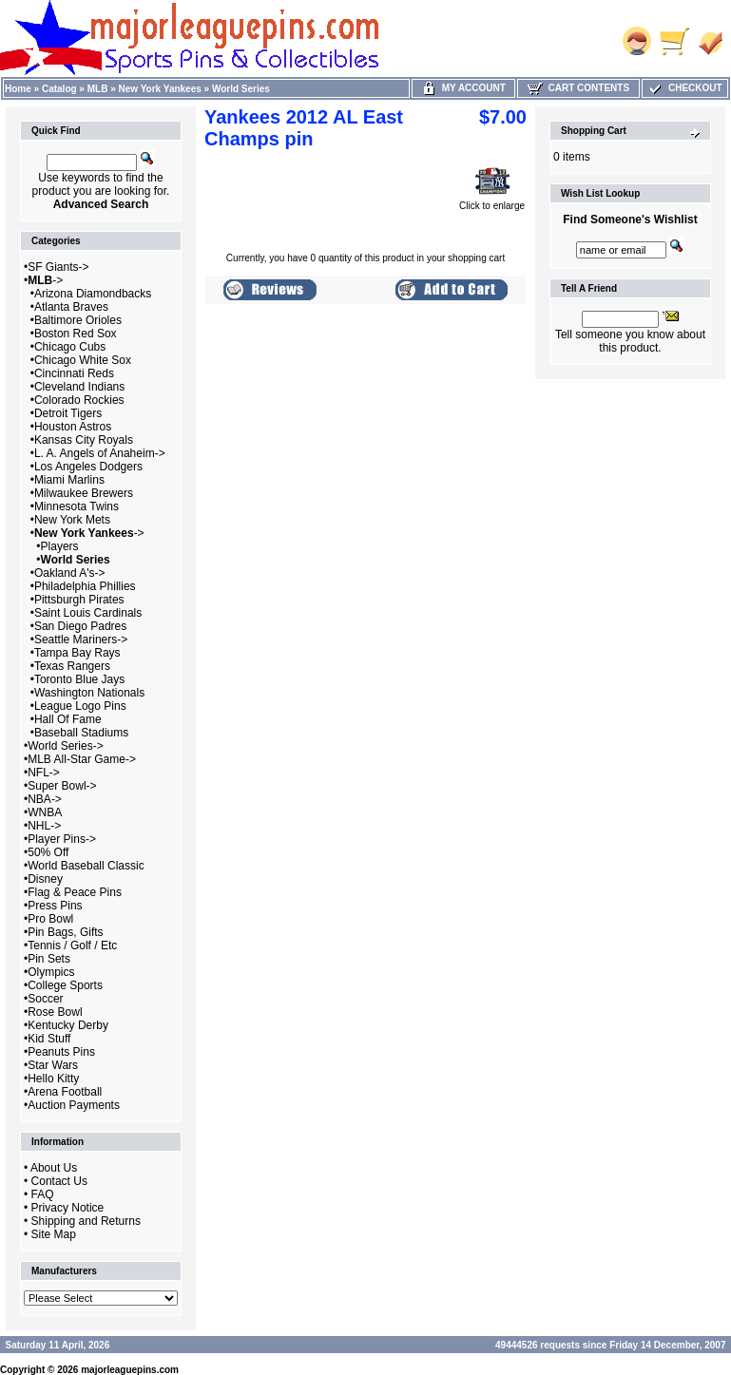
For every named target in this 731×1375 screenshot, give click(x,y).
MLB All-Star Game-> (82, 759)
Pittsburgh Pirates (79, 599)
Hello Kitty (53, 1078)
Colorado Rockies (79, 400)
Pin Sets (49, 958)
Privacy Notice (68, 1207)
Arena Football (65, 1091)
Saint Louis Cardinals (88, 613)
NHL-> (44, 825)
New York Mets (72, 519)
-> (45, 280)
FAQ (42, 1194)
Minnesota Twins (76, 506)
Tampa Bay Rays (77, 652)
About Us (53, 1167)
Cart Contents (578, 88)
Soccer (45, 998)
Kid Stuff (49, 1038)
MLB (97, 89)
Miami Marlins (69, 480)
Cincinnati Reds (74, 373)
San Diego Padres (80, 626)
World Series (241, 89)
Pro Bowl (50, 919)
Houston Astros (72, 426)
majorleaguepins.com (130, 1370)
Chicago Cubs (70, 346)
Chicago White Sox (82, 360)
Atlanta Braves (71, 307)
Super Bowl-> (62, 786)
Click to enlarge (492, 201)
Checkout (684, 88)
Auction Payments (74, 1105)
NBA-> (45, 799)
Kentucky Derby (68, 1025)
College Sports (65, 985)
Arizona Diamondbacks (92, 293)
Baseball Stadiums (81, 732)
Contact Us (59, 1181)
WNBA (45, 812)
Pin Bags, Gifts (65, 932)
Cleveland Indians (79, 386)
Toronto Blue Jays (79, 679)
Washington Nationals (89, 692)
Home (18, 89)
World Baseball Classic (86, 865)
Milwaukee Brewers (83, 493)
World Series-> (65, 746)
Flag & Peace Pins (75, 892)
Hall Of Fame (68, 719)
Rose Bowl (55, 1012)
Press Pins (55, 905)
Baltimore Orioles (78, 320)
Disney (45, 879)
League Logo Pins (80, 706)
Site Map (53, 1234)
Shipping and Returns (86, 1221)
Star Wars (53, 1065)
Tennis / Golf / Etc (72, 945)
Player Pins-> (62, 839)
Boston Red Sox (75, 333)
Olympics (51, 972)
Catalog (59, 89)
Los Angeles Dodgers (88, 466)
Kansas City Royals (83, 440)
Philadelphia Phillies (85, 586)
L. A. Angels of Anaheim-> (99, 453)
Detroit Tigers (68, 413)
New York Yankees (160, 89)
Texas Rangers (72, 666)
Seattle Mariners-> (80, 639)
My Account (463, 88)
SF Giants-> (58, 267)
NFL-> (44, 772)
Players (60, 546)
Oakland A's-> (70, 573)
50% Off (48, 852)
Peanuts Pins (61, 1052)
